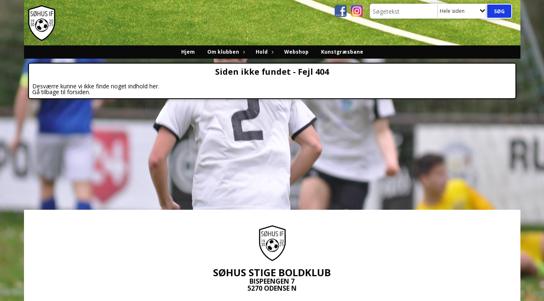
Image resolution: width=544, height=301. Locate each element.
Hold (264, 51)
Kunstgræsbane (342, 51)
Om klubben (225, 51)
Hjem (188, 51)
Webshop (296, 51)
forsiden (78, 92)
